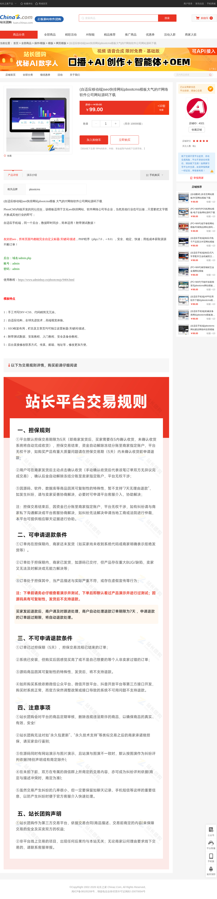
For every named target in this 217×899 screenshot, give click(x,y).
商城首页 (41, 3)
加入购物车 (94, 139)
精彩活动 (71, 34)
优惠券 (150, 34)
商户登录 (188, 3)
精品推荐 (110, 34)
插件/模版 (39, 43)
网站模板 (36, 209)
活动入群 (170, 34)
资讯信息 (199, 3)
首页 (15, 43)
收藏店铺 (197, 129)
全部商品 (50, 34)
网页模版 (61, 43)
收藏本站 (26, 3)
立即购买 (124, 139)
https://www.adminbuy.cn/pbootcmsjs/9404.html (46, 279)
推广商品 (131, 34)
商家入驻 (191, 34)
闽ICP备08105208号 (83, 891)
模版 (50, 43)
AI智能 (90, 34)
